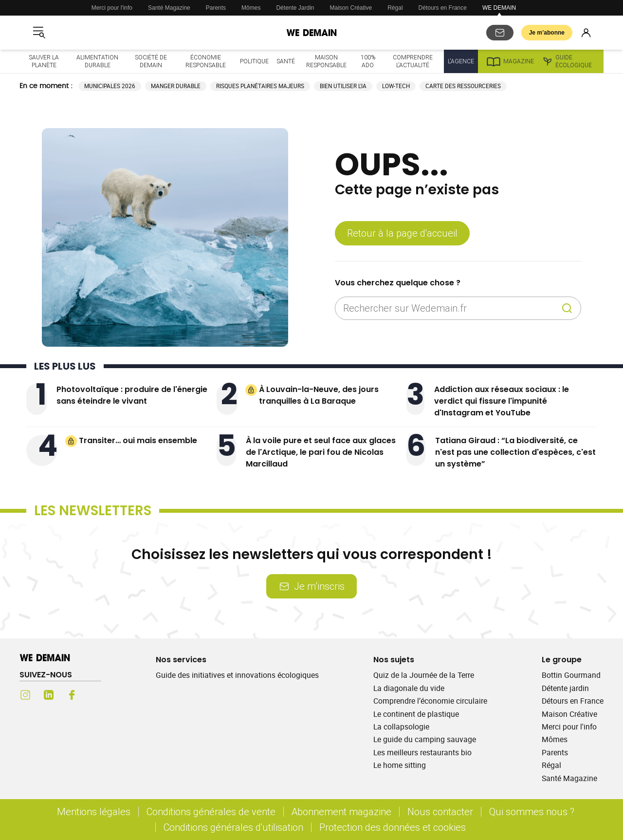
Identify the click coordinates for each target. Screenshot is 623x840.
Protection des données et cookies (393, 827)
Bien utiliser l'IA (343, 86)
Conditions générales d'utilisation (233, 827)
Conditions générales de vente (211, 811)
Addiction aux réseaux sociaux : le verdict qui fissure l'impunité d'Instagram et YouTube (501, 401)
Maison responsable (326, 61)
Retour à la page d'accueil (402, 233)
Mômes (250, 7)
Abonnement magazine (341, 811)
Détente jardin (565, 688)
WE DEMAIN (499, 7)
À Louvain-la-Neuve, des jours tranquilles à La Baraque (319, 395)
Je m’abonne (547, 32)
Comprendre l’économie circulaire (430, 700)
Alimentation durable (97, 61)
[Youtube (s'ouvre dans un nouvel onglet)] (95, 695)
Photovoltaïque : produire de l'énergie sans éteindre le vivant (131, 395)
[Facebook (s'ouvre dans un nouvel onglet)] (72, 695)
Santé (285, 61)
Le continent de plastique (416, 714)
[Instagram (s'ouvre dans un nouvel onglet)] (25, 695)
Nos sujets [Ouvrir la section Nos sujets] (393, 659)
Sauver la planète (44, 61)
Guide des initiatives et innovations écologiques (237, 675)
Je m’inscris (311, 586)
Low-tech (396, 86)
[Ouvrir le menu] (39, 32)
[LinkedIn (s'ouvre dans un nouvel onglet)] (49, 695)
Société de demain (151, 61)
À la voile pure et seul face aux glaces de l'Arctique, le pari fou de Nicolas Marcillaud (321, 452)
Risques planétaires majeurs (260, 86)
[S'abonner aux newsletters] (499, 32)
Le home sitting (399, 765)
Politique (254, 61)
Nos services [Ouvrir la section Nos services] (181, 659)
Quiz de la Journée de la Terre (423, 675)
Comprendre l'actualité (413, 61)
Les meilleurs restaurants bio (422, 752)
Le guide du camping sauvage (424, 739)
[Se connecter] (586, 32)
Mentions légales (93, 811)
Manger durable (176, 86)
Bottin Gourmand (571, 675)
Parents (216, 7)
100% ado (368, 61)
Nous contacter (440, 811)
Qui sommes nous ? (531, 811)
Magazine (510, 61)
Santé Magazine (169, 7)
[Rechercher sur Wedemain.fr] (450, 308)
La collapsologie (401, 726)
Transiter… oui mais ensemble (138, 440)
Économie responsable (205, 61)
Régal (395, 7)
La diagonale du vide (408, 688)
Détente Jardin (295, 7)
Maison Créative (351, 7)
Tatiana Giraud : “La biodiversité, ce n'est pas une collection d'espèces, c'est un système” (515, 452)
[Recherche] (567, 308)
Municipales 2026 (109, 86)
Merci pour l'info (112, 7)
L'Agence (461, 61)
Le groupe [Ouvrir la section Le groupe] (562, 659)
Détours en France (443, 7)
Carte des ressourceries (463, 86)
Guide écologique (567, 61)
